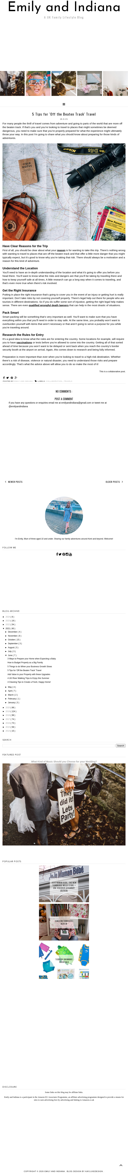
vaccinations (24, 342)
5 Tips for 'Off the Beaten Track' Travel (24, 670)
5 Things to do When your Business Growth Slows (30, 666)
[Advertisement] (64, 46)
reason (61, 250)
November (13, 636)
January (12, 702)
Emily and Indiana (64, 8)
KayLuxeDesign (94, 1171)
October (12, 640)
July (10, 651)
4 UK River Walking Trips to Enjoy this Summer (28, 678)
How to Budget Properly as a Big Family (25, 662)
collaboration (54, 381)
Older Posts (115, 482)
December (13, 632)
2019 (8, 711)
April (10, 691)
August (11, 647)
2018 (8, 715)
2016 (8, 723)
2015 (8, 727)
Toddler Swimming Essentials (64, 960)
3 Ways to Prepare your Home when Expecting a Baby (32, 659)
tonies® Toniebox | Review (64, 922)
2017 (8, 719)
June (10, 655)
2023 (8, 621)
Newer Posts (13, 482)
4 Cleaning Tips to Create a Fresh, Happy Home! (29, 682)
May (10, 687)
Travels (68, 381)
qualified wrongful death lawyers (49, 305)
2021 (8, 628)
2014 (8, 731)
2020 (8, 707)
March (11, 695)
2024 (8, 617)
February (12, 699)
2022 (8, 624)
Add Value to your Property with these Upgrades (29, 674)
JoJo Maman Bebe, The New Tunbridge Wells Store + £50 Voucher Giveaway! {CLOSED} (64, 886)
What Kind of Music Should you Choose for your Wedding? (64, 761)
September (13, 643)
